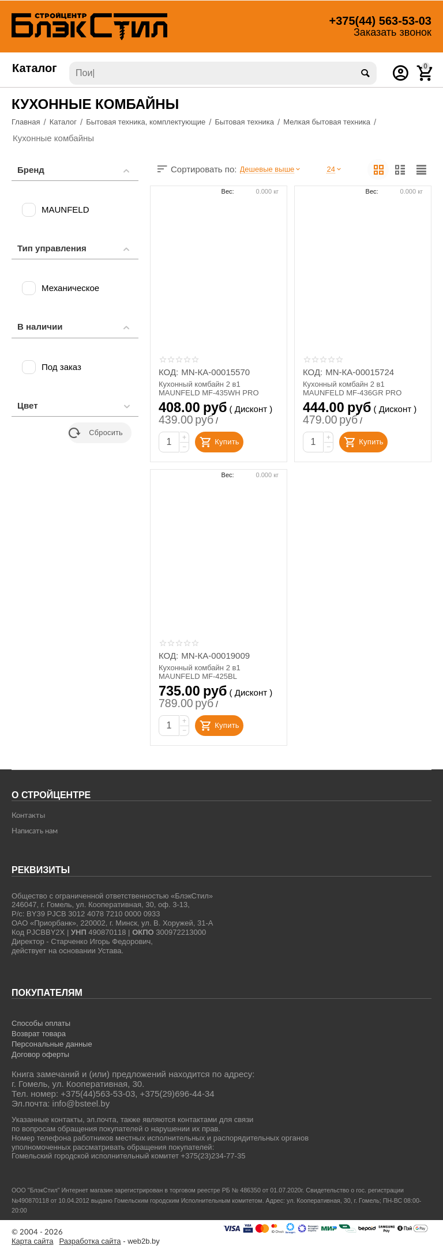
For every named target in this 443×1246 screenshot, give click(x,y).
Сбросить (96, 432)
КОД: (168, 372)
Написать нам (35, 831)
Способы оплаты (41, 1023)
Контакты (28, 816)
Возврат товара (39, 1033)
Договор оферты (40, 1054)
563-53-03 (380, 21)
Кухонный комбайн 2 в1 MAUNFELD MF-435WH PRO (209, 389)
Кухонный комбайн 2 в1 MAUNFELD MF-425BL (200, 672)
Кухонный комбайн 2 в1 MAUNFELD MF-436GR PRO (352, 389)
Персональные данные (52, 1044)
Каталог (34, 68)
